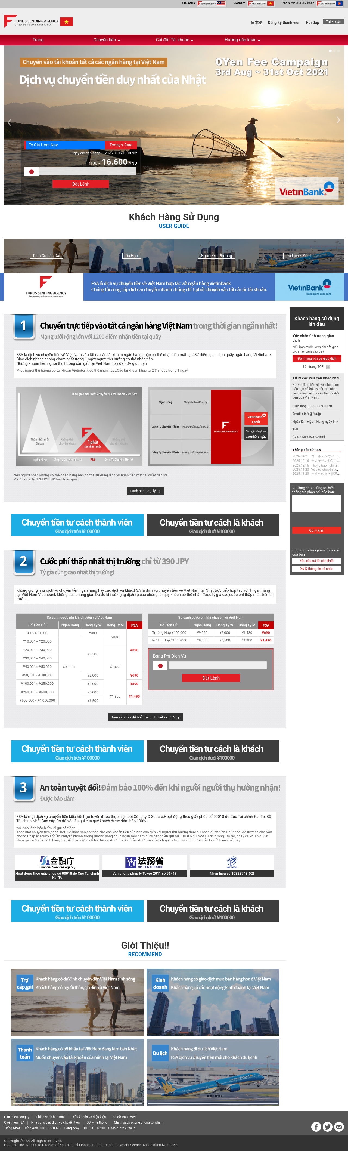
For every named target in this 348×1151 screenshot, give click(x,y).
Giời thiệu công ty (16, 1117)
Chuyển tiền (106, 41)
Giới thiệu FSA (14, 1122)
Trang (38, 39)
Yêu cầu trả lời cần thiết (317, 561)
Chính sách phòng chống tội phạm (138, 1122)
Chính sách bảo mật (50, 1117)
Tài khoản (333, 22)
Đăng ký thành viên (284, 22)
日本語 (256, 22)
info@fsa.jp (127, 1128)
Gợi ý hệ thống (96, 1122)
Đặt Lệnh (80, 184)
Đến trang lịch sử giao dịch (317, 358)
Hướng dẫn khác (243, 41)
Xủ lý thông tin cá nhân (316, 569)
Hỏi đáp (312, 22)
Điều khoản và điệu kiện (89, 1117)
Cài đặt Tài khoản (175, 41)
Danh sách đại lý (143, 491)
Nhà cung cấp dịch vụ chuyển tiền (55, 1122)
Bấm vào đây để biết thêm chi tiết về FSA (143, 717)
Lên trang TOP (313, 367)
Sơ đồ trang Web (124, 1117)
